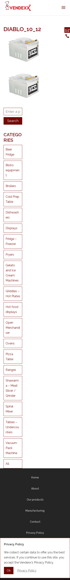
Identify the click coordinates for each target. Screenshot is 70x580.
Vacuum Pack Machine (11, 448)
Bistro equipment (12, 170)
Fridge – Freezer (11, 241)
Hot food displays (12, 309)
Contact (35, 521)
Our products (35, 499)
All (7, 463)
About (35, 488)
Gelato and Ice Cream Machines (12, 272)
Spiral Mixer (9, 409)
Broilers (11, 186)
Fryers (10, 254)
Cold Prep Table (12, 199)
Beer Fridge (10, 152)
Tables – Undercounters (12, 427)
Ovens (10, 343)
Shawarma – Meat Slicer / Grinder (12, 388)
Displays (11, 228)
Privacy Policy (35, 532)
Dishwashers (12, 215)
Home (35, 477)
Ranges (11, 370)
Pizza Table (9, 356)
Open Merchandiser (13, 328)
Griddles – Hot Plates (13, 293)
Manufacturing (35, 510)
